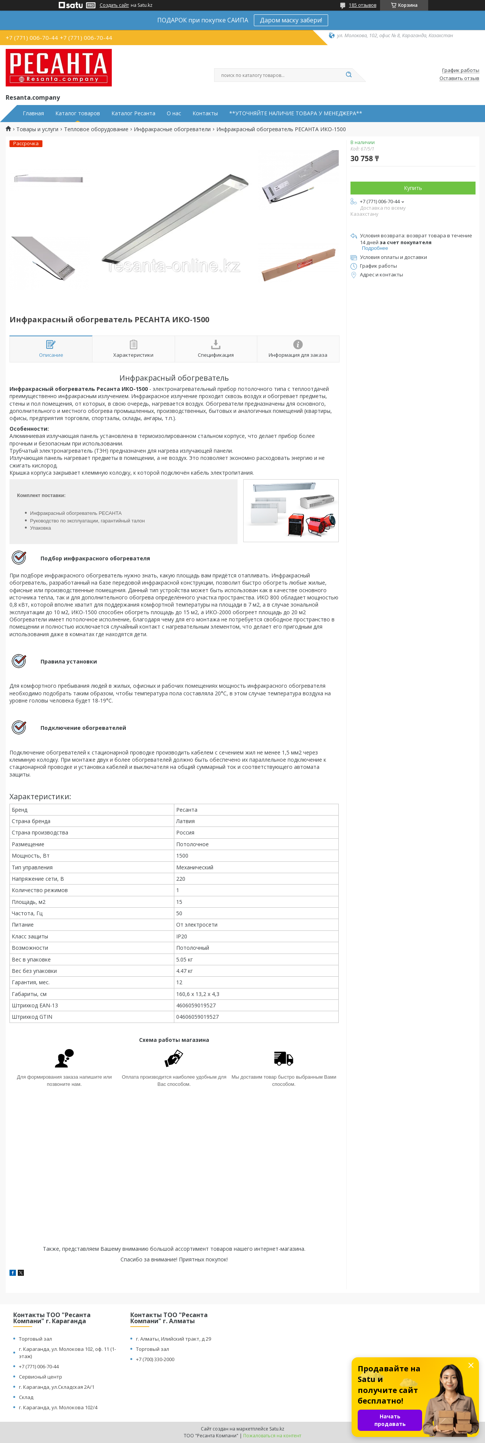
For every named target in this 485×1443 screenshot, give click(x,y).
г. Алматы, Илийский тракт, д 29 (173, 1338)
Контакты (205, 113)
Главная (33, 113)
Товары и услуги (37, 129)
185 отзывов (362, 5)
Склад (26, 1397)
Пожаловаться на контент (272, 1435)
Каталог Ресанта (133, 113)
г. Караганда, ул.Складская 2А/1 (56, 1386)
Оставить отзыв (459, 78)
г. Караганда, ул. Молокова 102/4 (58, 1407)
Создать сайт (114, 5)
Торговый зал (35, 1338)
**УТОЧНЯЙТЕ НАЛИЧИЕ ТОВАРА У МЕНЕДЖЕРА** (295, 113)
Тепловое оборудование (96, 129)
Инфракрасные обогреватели (172, 129)
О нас (174, 113)
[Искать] (348, 75)
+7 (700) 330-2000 (155, 1359)
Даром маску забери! (291, 20)
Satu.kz (276, 1429)
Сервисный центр (40, 1376)
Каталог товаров (77, 113)
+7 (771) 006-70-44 (39, 1366)
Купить (413, 187)
